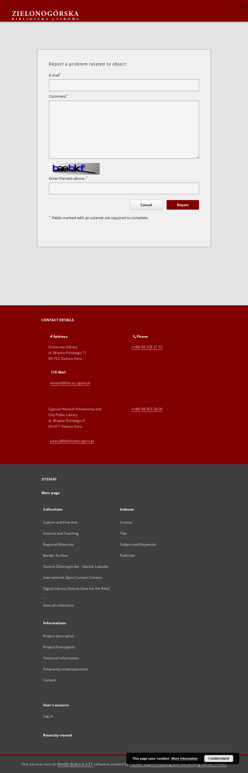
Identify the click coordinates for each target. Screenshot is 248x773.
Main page (50, 492)
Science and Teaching (61, 533)
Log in (48, 716)
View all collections (58, 605)
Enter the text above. (68, 178)
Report (183, 204)
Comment (58, 96)
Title (123, 533)
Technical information (61, 658)
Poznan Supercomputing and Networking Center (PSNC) (178, 764)
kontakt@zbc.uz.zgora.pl (70, 382)
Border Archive (55, 555)
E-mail (55, 75)
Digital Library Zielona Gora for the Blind (76, 588)
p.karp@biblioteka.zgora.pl (72, 440)
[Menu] (241, 4)
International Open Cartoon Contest (72, 577)
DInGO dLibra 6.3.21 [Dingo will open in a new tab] (75, 764)
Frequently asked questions (65, 669)
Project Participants (59, 647)
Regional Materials (58, 544)
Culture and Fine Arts (60, 522)
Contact (49, 680)
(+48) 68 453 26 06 (147, 409)
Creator (126, 522)
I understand (218, 758)
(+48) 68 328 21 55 (147, 346)
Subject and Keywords (138, 544)
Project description (58, 636)
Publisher (127, 555)
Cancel (146, 204)
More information (185, 758)
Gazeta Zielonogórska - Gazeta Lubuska (75, 566)
